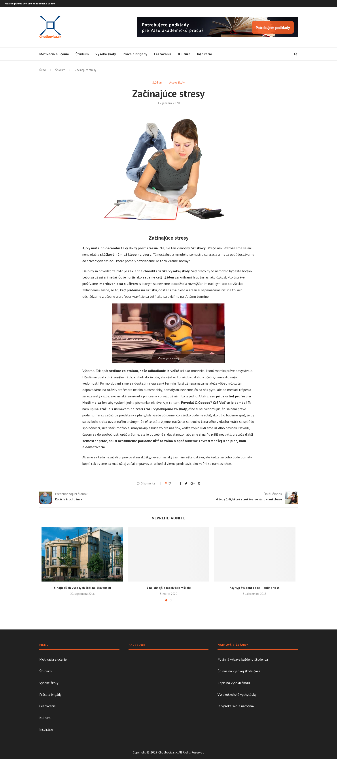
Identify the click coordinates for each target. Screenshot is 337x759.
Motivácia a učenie (54, 54)
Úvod (42, 70)
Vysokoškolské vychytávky (237, 694)
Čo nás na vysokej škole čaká (239, 671)
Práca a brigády (135, 54)
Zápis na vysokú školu (234, 683)
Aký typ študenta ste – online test (255, 588)
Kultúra (184, 54)
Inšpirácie (204, 54)
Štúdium (82, 54)
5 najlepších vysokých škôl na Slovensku (82, 588)
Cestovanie (163, 54)
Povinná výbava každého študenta (243, 659)
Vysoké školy (105, 54)
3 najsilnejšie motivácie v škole (168, 588)
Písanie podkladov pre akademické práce (29, 3)
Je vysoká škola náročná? (236, 706)
